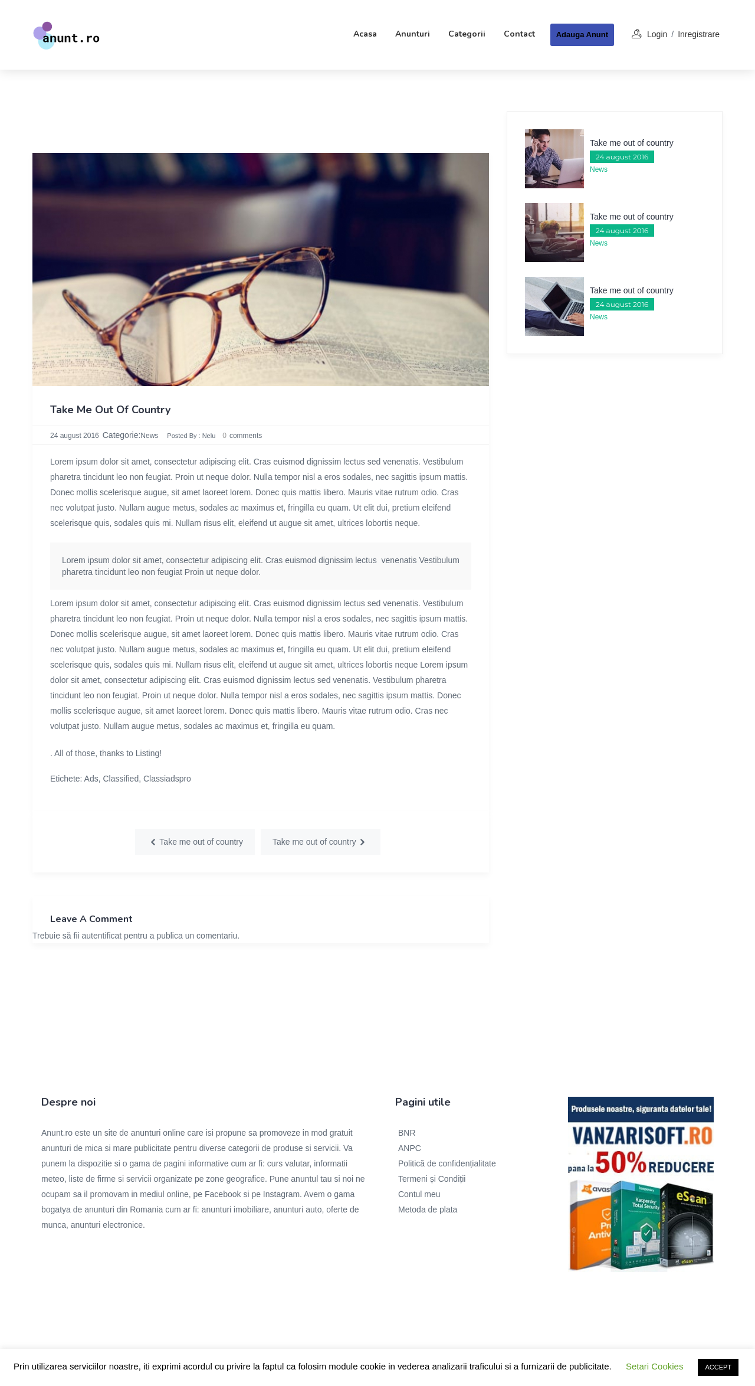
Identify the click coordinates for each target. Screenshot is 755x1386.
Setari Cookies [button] (655, 1366)
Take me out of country (632, 143)
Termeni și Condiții (431, 1179)
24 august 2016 (74, 436)
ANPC (409, 1148)
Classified (121, 778)
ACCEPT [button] (718, 1367)
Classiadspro (167, 778)
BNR (407, 1132)
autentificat (102, 935)
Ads (91, 778)
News (149, 436)
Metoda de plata (427, 1209)
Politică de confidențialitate (447, 1163)
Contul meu (419, 1194)
